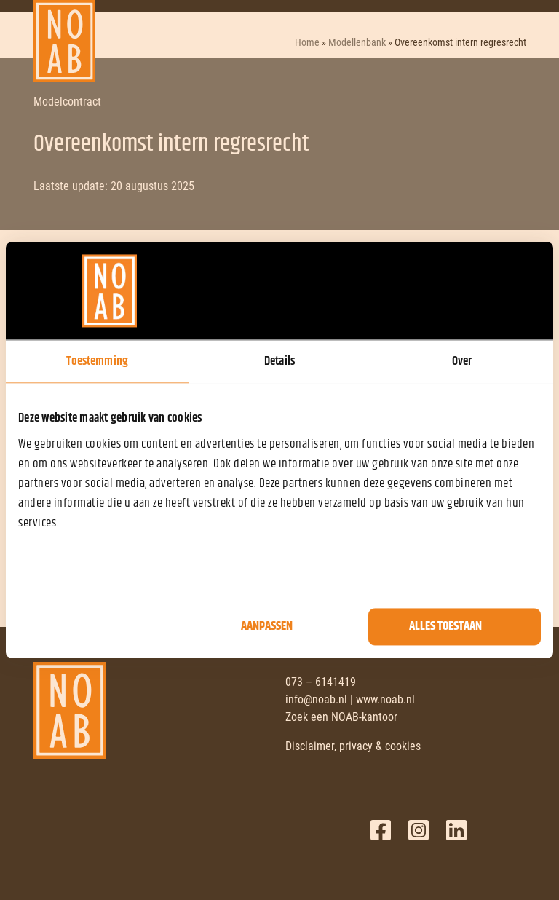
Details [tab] (279, 361)
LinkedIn (456, 830)
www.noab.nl (385, 699)
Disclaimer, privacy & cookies (353, 746)
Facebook (380, 830)
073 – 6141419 (320, 682)
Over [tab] (462, 361)
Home (307, 42)
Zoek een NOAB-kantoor (341, 717)
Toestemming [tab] (97, 361)
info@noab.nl (316, 699)
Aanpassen (267, 626)
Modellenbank (357, 42)
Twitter (418, 830)
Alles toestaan (445, 626)
